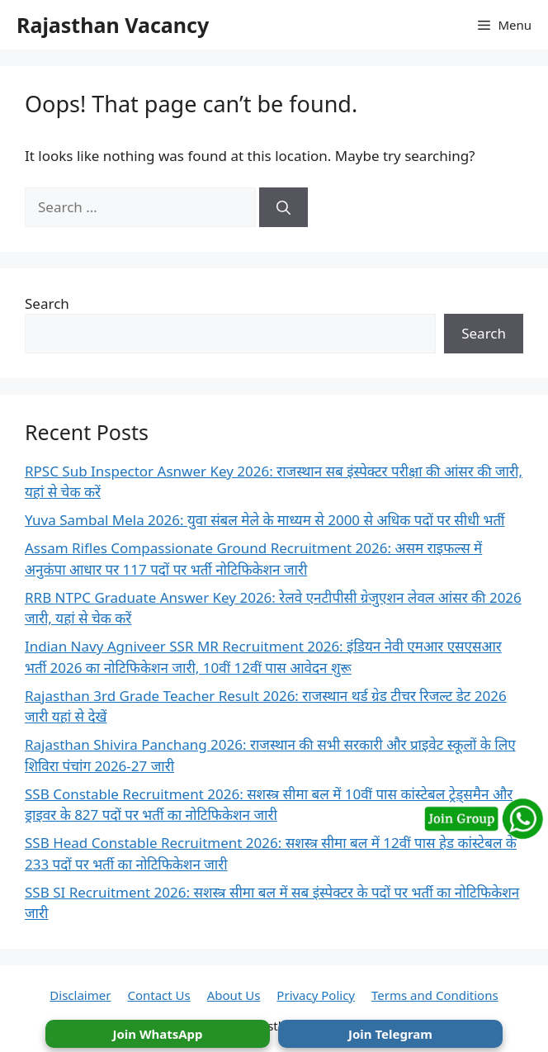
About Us (234, 995)
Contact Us (158, 995)
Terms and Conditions (434, 995)
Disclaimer (80, 995)
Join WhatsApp (157, 1034)
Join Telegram (390, 1034)
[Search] (283, 207)
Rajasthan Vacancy (113, 25)
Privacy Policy (315, 995)
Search (47, 303)
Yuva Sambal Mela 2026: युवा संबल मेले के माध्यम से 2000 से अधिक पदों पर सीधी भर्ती (264, 519)
